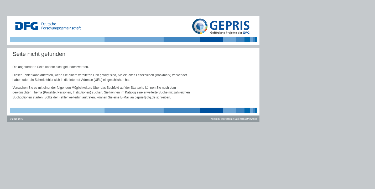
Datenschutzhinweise (246, 119)
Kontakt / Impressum (221, 119)
